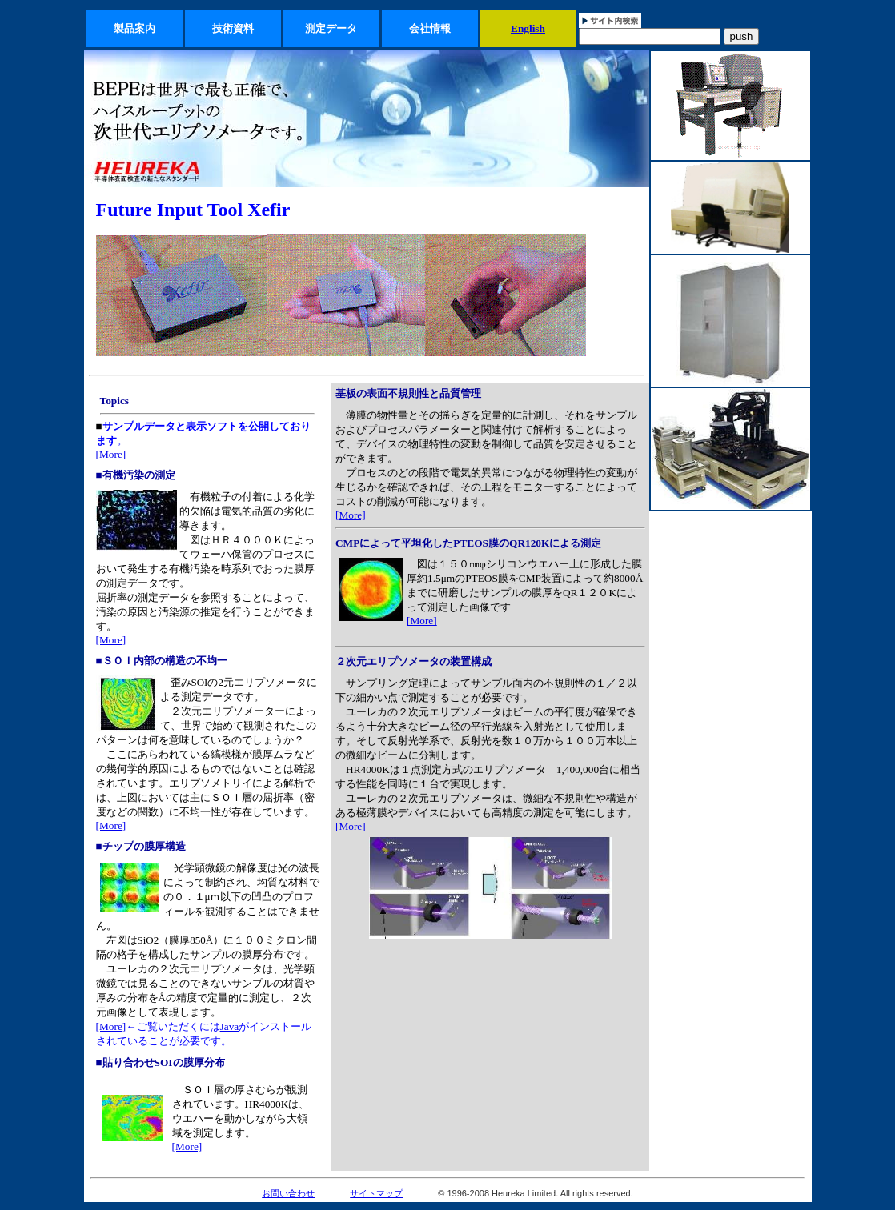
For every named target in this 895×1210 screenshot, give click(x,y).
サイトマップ (376, 1193)
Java (229, 1026)
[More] (111, 454)
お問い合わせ (288, 1193)
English (528, 28)
